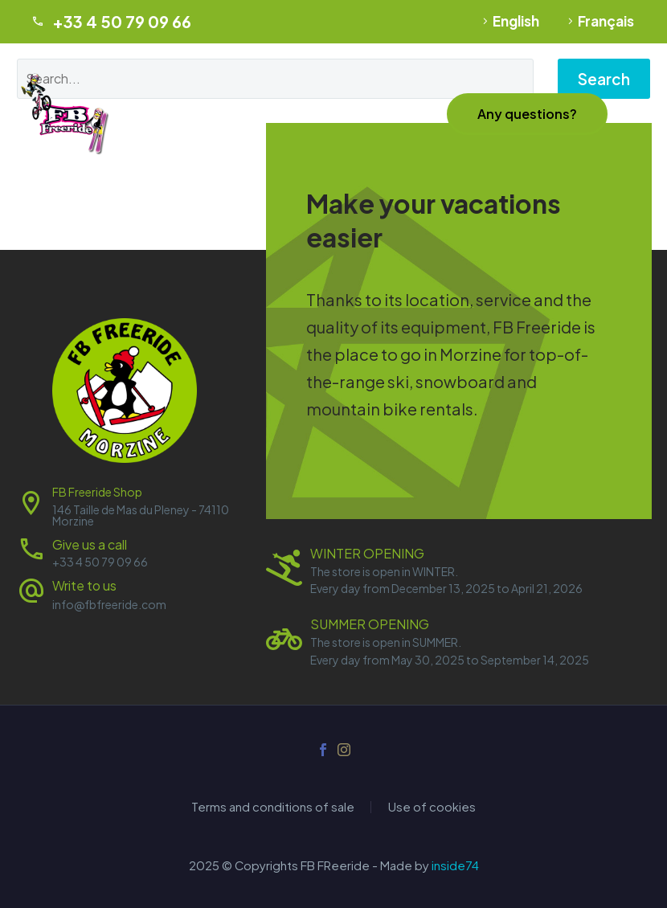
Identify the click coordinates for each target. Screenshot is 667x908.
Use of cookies (432, 807)
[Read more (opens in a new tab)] (124, 592)
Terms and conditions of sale (272, 807)
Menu (639, 114)
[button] (527, 114)
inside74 (455, 865)
